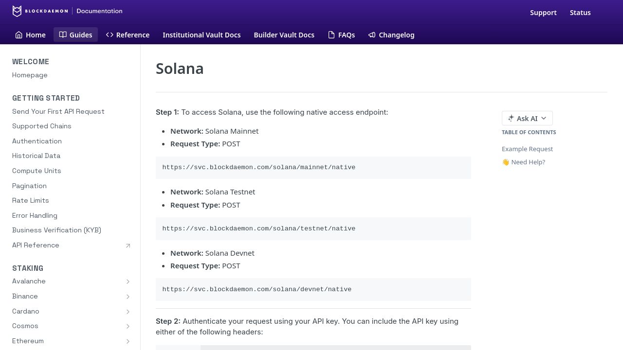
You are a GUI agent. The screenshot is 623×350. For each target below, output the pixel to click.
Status (580, 12)
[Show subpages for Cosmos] (128, 326)
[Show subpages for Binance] (128, 296)
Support (543, 12)
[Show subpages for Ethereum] (128, 341)
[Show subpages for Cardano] (128, 311)
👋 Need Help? (523, 162)
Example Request (527, 148)
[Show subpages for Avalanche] (128, 281)
